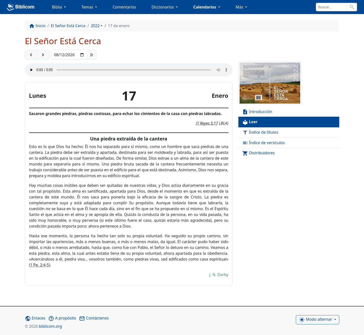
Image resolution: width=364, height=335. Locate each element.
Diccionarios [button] (163, 7)
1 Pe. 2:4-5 (39, 265)
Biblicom (20, 7)
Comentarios (124, 7)
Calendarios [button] (205, 7)
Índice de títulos (260, 133)
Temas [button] (87, 7)
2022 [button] (95, 25)
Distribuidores (258, 153)
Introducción (257, 112)
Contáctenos (94, 318)
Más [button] (240, 7)
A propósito (62, 318)
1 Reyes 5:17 (207, 123)
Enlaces (35, 318)
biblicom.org (43, 326)
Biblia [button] (57, 7)
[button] (31, 55)
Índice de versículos (263, 143)
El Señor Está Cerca (68, 25)
